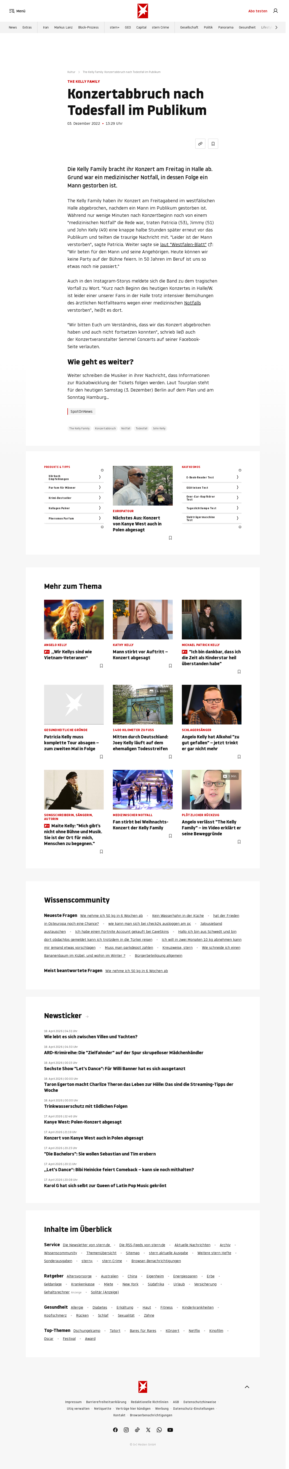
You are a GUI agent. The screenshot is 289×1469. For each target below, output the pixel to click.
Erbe (211, 1276)
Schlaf (103, 1315)
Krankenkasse (83, 1284)
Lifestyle (267, 28)
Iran (46, 28)
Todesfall (141, 428)
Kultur (71, 72)
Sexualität (126, 1315)
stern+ (114, 28)
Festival (69, 1338)
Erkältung (125, 1307)
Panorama (225, 28)
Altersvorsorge (79, 1276)
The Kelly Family (79, 428)
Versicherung (205, 1284)
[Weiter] (276, 27)
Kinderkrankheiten (198, 1307)
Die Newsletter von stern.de (87, 1245)
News (13, 28)
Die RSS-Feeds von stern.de (142, 1245)
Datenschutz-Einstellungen (193, 1409)
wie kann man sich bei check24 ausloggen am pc (149, 923)
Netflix (194, 1330)
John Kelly (159, 428)
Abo (257, 11)
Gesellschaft (189, 28)
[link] (275, 11)
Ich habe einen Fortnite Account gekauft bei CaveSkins (122, 931)
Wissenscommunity (60, 1253)
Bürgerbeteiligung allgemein (158, 955)
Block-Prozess (88, 28)
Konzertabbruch (105, 428)
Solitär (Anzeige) (105, 1292)
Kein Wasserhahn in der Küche (178, 915)
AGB (176, 1402)
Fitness (166, 1307)
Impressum (73, 1402)
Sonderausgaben (58, 1261)
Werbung (162, 1409)
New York (130, 1284)
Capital (141, 28)
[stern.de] (143, 11)
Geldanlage (53, 1284)
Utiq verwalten (78, 1409)
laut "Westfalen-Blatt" (183, 244)
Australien (109, 1276)
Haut (147, 1307)
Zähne (149, 1315)
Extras (27, 28)
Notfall (125, 428)
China (132, 1276)
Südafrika (156, 1284)
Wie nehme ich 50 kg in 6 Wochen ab (111, 915)
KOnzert (172, 1330)
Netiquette (102, 1409)
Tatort (115, 1330)
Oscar (48, 1338)
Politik (208, 28)
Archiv (225, 1245)
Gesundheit (247, 28)
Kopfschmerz (55, 1315)
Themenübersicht (101, 1253)
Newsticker (63, 1015)
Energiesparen (185, 1276)
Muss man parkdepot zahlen (129, 947)
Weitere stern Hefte (214, 1253)
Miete (108, 1284)
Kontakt (119, 1415)
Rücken (82, 1315)
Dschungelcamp (86, 1330)
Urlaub (179, 1284)
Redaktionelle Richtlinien (149, 1402)
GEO (128, 28)
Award (90, 1338)
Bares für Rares (143, 1330)
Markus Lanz (63, 28)
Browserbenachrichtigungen (151, 1415)
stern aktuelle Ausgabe (168, 1253)
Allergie (77, 1307)
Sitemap (133, 1253)
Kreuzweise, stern (177, 947)
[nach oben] (247, 1387)
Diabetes (100, 1307)
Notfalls (192, 303)
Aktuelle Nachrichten (192, 1245)
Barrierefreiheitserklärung (106, 1402)
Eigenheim (155, 1276)
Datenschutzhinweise (199, 1402)
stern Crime (160, 28)
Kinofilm (216, 1330)
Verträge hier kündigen (133, 1409)
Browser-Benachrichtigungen (156, 1261)
